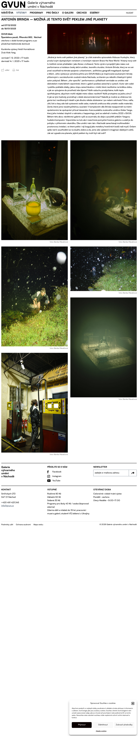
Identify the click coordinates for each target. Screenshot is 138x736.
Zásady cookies (101, 731)
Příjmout (81, 725)
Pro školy (52, 13)
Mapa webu (38, 525)
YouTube (56, 481)
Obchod (82, 13)
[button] (133, 703)
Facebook (56, 472)
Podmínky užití (7, 525)
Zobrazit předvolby (124, 725)
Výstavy (21, 13)
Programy (36, 13)
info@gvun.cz (7, 506)
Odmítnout (103, 725)
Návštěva (7, 13)
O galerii (67, 13)
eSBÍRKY (94, 13)
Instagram (56, 477)
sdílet (7, 71)
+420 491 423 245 (10, 503)
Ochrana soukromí (23, 525)
